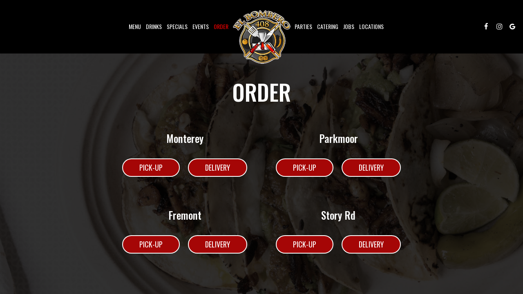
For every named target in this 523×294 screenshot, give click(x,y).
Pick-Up (142, 169)
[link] (261, 37)
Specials (177, 26)
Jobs (348, 26)
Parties (303, 26)
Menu (135, 26)
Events (200, 26)
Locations (371, 26)
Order (221, 26)
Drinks (154, 26)
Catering (327, 26)
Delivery (209, 169)
